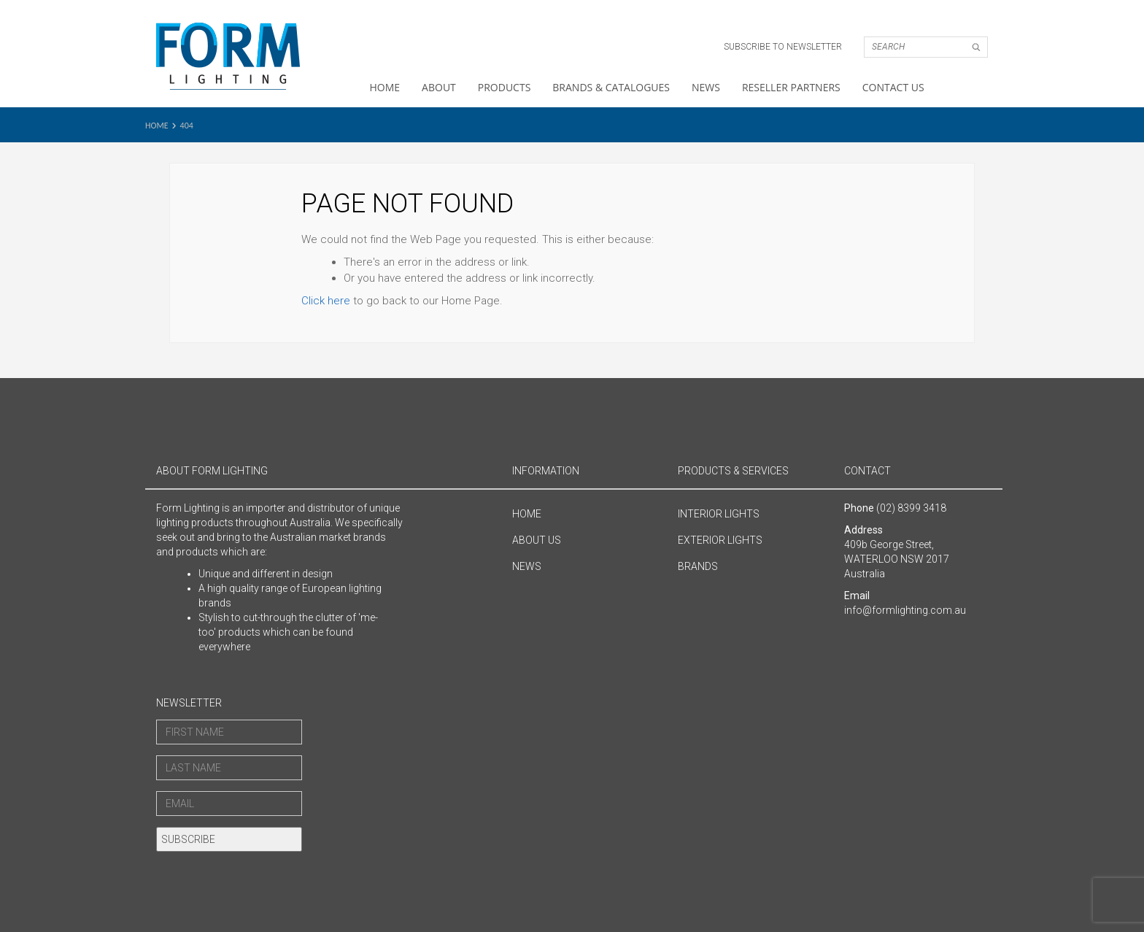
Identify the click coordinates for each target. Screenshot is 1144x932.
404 (186, 125)
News (706, 87)
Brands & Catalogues (611, 87)
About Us (536, 540)
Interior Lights (719, 514)
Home (385, 87)
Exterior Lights (720, 540)
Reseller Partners (791, 87)
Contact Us (893, 87)
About (439, 87)
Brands (698, 566)
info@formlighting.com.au (905, 610)
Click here (325, 300)
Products (504, 87)
